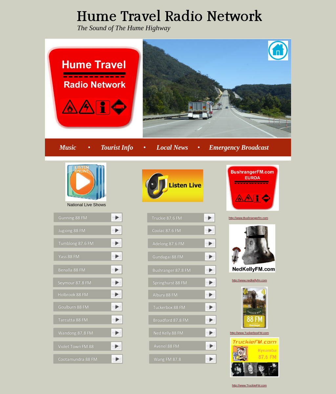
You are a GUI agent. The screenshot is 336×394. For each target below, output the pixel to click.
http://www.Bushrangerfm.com (248, 218)
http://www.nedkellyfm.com (249, 280)
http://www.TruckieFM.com (249, 385)
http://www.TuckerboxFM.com (249, 333)
